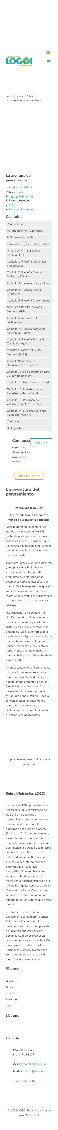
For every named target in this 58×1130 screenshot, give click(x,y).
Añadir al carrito (29, 476)
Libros (32, 96)
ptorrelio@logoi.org (35, 1064)
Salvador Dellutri (21, 187)
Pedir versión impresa (22, 209)
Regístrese (41, 442)
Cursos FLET (12, 980)
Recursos (20, 96)
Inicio (8, 96)
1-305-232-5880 (24, 1081)
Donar (9, 1005)
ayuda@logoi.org (34, 1071)
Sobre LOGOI (12, 999)
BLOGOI (10, 993)
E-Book (13, 205)
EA (37, 1115)
